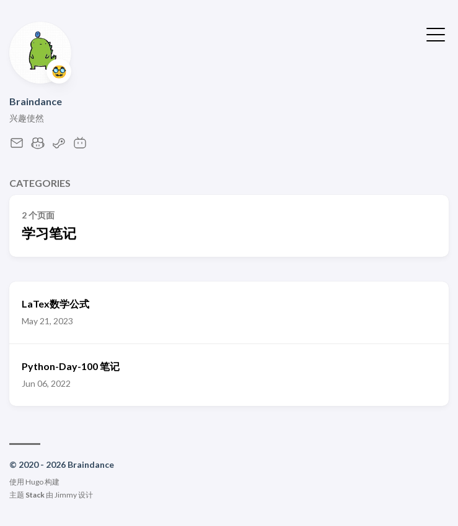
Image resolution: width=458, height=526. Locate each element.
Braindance (35, 101)
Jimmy (66, 494)
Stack (35, 494)
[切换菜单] (436, 33)
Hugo (34, 481)
